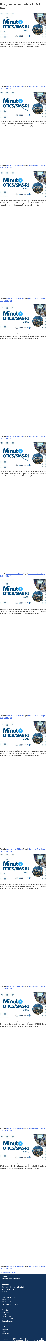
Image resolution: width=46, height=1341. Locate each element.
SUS (11, 88)
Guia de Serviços (7, 1317)
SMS (1, 88)
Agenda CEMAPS (7, 1319)
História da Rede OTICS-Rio (10, 1304)
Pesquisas (5, 1312)
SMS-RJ (6, 88)
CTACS (4, 1314)
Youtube (4, 1331)
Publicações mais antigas (8, 1272)
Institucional (5, 1300)
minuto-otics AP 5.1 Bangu (14, 86)
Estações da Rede (7, 1302)
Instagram (5, 1329)
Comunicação (6, 1334)
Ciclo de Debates (7, 1321)
